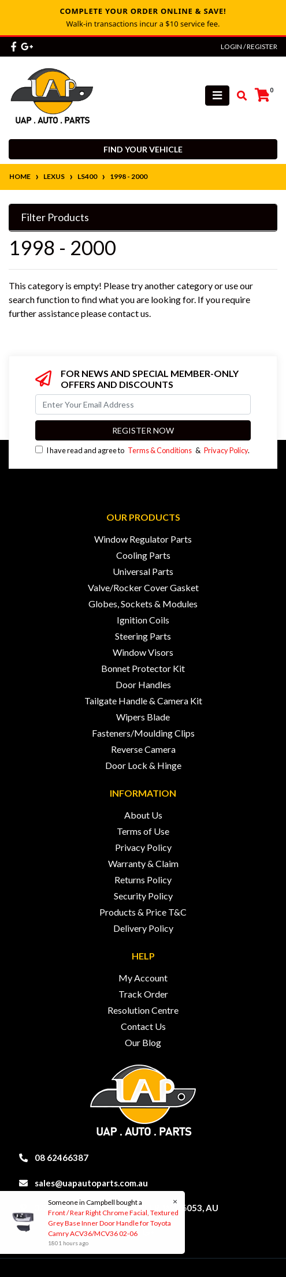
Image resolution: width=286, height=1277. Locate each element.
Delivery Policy (143, 928)
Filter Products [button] (55, 217)
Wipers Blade (143, 716)
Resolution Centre (143, 1010)
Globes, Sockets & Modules (143, 603)
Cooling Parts (143, 555)
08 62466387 (61, 1157)
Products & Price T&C (143, 911)
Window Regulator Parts (143, 538)
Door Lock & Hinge (143, 765)
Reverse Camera (143, 749)
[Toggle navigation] (217, 95)
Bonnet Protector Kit (143, 668)
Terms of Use (143, 831)
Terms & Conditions (160, 450)
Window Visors (143, 652)
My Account (143, 977)
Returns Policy (143, 879)
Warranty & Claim (143, 863)
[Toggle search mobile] (238, 96)
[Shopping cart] (262, 95)
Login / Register (249, 46)
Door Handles (143, 684)
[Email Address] (143, 404)
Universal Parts (143, 571)
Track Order (143, 993)
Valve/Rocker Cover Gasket (143, 587)
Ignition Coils (143, 619)
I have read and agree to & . (142, 450)
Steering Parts (143, 635)
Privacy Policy (226, 450)
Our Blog (143, 1042)
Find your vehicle (143, 149)
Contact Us (143, 1026)
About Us (143, 814)
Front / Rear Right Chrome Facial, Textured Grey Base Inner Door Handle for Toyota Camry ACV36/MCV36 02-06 (112, 1223)
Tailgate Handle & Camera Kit (143, 700)
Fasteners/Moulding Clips (143, 732)
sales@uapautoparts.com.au (91, 1183)
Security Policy (143, 895)
